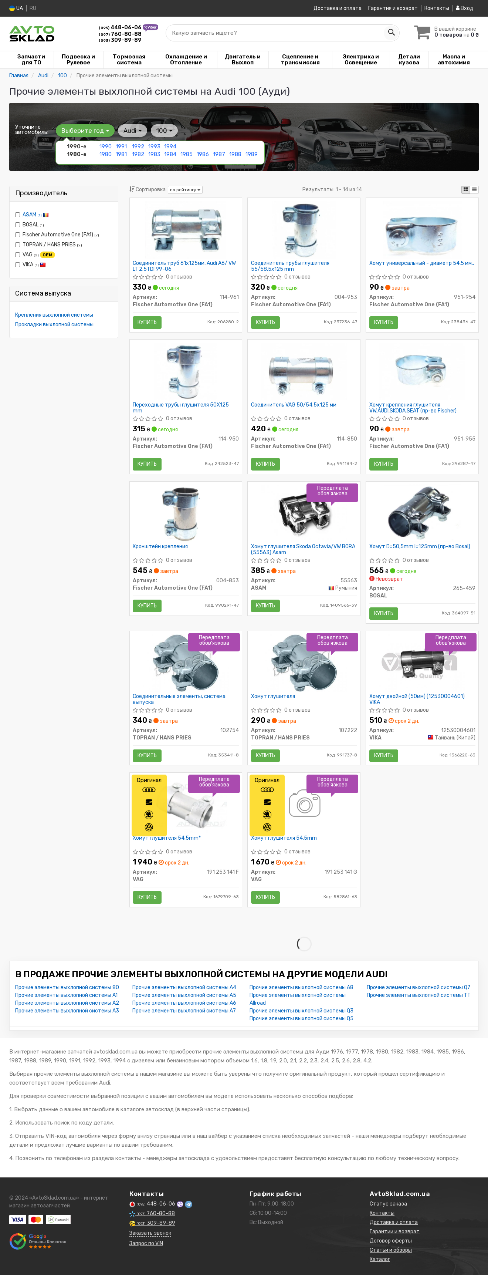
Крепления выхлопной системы (54, 315)
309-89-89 (120, 40)
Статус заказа (388, 1211)
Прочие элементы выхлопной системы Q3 (301, 1018)
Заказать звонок (150, 1240)
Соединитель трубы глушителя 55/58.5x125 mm (290, 266)
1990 (105, 147)
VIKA (30, 265)
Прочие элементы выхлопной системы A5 (184, 1002)
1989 (251, 154)
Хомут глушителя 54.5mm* (167, 844)
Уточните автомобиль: (31, 129)
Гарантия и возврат (393, 8)
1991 (121, 147)
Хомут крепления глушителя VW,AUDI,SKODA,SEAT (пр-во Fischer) (413, 409)
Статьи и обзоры (391, 1257)
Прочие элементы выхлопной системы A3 (67, 1018)
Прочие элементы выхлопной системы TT (419, 1002)
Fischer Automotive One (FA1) (57, 235)
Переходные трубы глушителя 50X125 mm (181, 409)
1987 (219, 154)
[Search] (390, 33)
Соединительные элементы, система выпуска (179, 703)
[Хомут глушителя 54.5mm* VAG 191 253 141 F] (186, 810)
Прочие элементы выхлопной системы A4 (184, 994)
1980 (105, 154)
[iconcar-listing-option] (474, 190)
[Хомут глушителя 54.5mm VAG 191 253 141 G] (304, 810)
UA (16, 8)
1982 (138, 154)
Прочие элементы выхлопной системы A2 (67, 1010)
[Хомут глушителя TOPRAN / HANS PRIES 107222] (304, 667)
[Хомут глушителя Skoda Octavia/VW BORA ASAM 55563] (304, 516)
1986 (203, 154)
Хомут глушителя (273, 701)
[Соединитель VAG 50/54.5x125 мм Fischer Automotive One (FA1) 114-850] (304, 373)
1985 (186, 154)
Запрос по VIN (146, 1250)
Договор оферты (391, 1248)
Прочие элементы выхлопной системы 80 (67, 994)
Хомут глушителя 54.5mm (284, 844)
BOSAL (29, 225)
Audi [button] (132, 130)
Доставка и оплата (338, 8)
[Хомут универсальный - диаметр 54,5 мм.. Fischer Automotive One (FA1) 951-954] (422, 230)
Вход (464, 8)
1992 (138, 147)
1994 (170, 147)
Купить (147, 323)
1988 (235, 154)
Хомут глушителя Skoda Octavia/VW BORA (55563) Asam (303, 553)
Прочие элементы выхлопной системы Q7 (418, 994)
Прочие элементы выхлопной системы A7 (184, 1018)
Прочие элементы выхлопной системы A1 (66, 1002)
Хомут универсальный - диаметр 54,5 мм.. (422, 264)
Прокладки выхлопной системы (54, 324)
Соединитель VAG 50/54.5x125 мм (294, 407)
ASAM (36, 215)
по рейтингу (185, 189)
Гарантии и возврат (395, 1239)
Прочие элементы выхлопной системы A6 (184, 1010)
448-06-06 (121, 27)
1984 (170, 154)
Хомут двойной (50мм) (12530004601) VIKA (417, 703)
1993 (154, 147)
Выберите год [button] (85, 130)
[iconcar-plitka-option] (465, 190)
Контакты (436, 8)
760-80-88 (120, 34)
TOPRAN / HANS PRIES (48, 245)
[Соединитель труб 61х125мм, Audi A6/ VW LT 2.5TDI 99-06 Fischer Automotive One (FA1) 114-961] (185, 230)
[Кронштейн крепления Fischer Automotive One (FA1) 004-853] (185, 516)
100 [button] (163, 130)
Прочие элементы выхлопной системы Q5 (301, 1025)
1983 (154, 154)
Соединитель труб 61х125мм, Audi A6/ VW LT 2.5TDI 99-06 (185, 266)
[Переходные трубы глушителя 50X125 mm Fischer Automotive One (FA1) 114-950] (185, 373)
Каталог (380, 1266)
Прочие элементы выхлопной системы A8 (301, 994)
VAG (35, 255)
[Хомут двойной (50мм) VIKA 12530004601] (422, 667)
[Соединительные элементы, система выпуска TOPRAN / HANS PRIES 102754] (186, 667)
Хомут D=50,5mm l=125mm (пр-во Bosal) (420, 550)
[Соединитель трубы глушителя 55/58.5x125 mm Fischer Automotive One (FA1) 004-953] (304, 230)
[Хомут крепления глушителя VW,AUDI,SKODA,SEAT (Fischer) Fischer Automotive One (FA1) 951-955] (422, 373)
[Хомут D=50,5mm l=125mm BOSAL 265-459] (422, 516)
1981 (121, 154)
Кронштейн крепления (161, 550)
